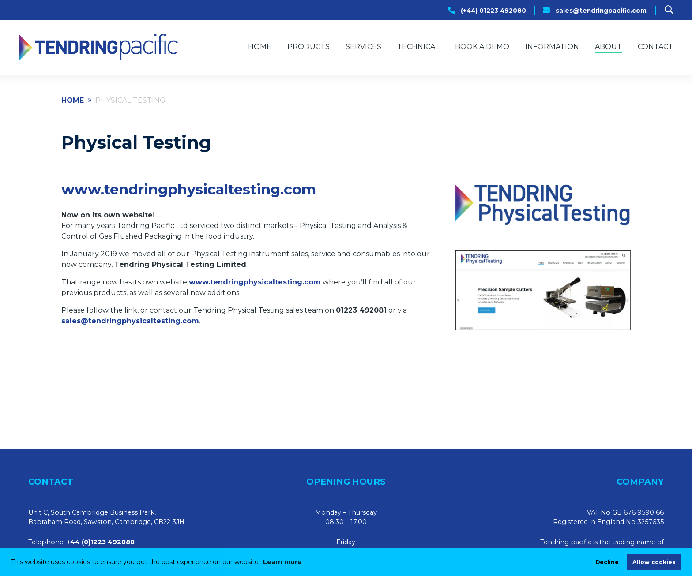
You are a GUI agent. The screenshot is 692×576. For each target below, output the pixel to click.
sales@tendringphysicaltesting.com (130, 321)
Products (308, 46)
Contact (655, 46)
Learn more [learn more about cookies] (282, 562)
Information (552, 46)
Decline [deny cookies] (607, 562)
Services (363, 46)
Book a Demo (482, 46)
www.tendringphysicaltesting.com (188, 189)
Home (259, 46)
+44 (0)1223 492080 (101, 542)
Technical (418, 46)
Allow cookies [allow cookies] (654, 562)
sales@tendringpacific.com (601, 10)
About (608, 46)
